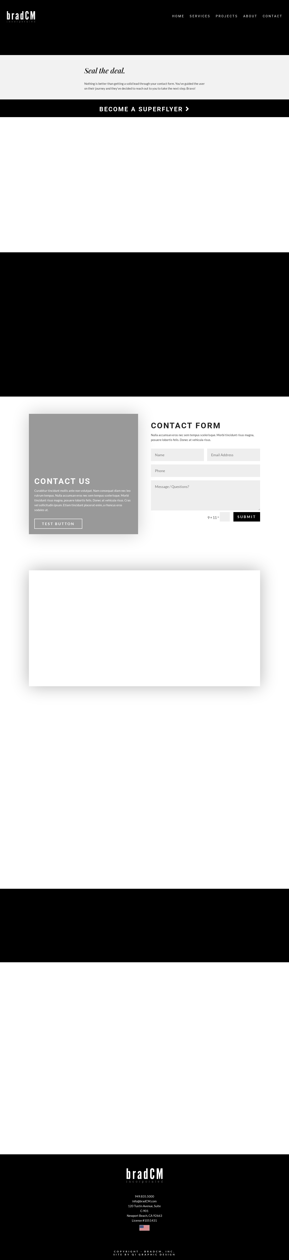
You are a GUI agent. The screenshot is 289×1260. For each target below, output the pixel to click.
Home (178, 17)
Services (200, 17)
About (250, 17)
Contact (273, 17)
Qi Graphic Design (154, 1255)
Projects (227, 17)
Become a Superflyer (144, 109)
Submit (246, 517)
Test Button (58, 524)
